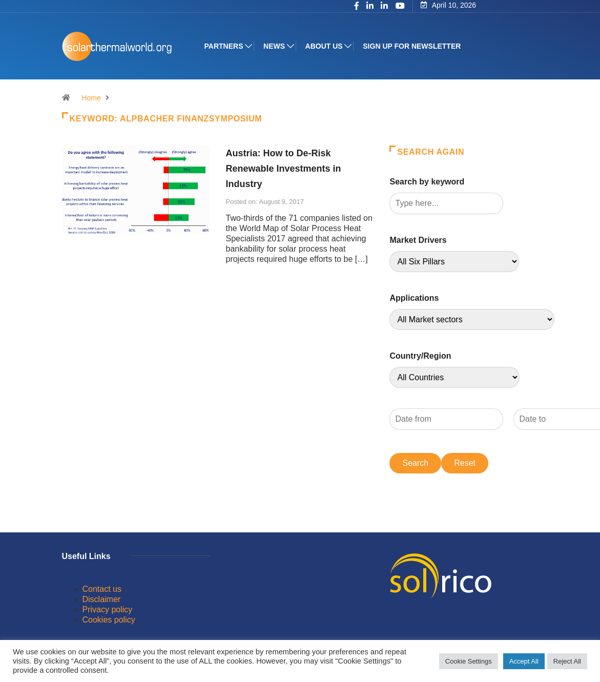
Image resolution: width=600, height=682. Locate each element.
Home (90, 98)
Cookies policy (108, 619)
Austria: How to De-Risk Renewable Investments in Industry (283, 168)
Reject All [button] (567, 661)
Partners (223, 46)
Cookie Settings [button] (468, 661)
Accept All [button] (524, 661)
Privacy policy (107, 609)
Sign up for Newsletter (412, 46)
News (274, 46)
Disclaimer (101, 599)
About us (324, 46)
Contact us (101, 589)
